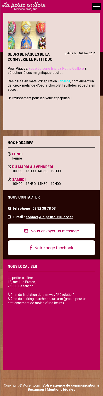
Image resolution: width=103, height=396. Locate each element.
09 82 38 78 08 (44, 208)
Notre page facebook (51, 247)
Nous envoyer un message (51, 230)
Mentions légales (61, 389)
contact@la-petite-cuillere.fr (49, 217)
